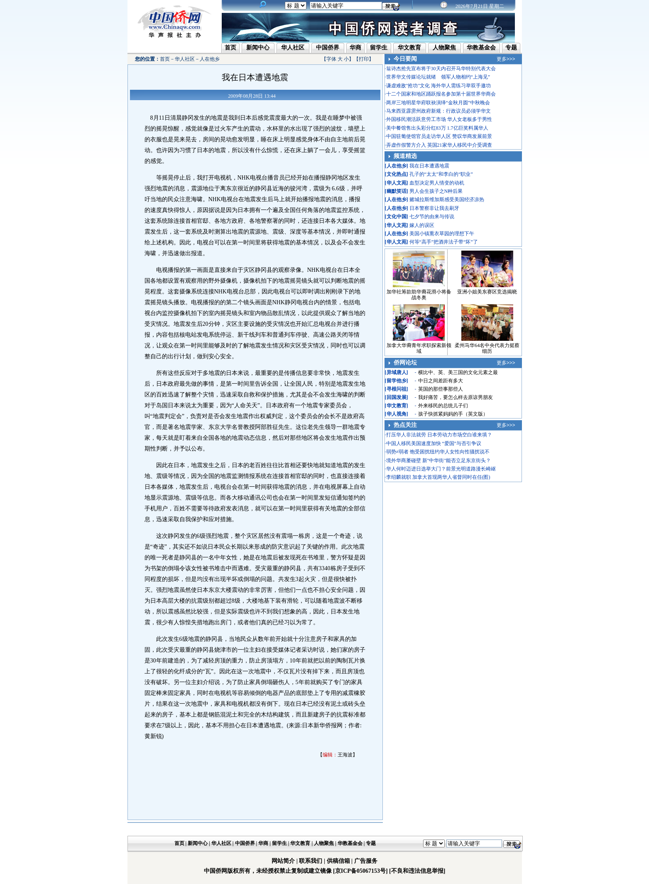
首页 (230, 47)
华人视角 (397, 414)
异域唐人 (397, 372)
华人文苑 (397, 183)
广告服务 (365, 861)
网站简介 (283, 861)
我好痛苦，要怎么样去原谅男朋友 (455, 397)
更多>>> (506, 59)
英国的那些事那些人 (440, 389)
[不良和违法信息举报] (417, 871)
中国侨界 (327, 47)
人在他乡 (210, 59)
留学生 (378, 47)
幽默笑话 (397, 191)
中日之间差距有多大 (440, 381)
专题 (511, 47)
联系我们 (310, 861)
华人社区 (292, 47)
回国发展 (397, 397)
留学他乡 (397, 381)
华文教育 (409, 47)
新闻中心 (257, 47)
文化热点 (397, 174)
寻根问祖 (397, 389)
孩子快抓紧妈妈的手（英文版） (453, 414)
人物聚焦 (444, 47)
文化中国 (397, 216)
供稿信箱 (338, 861)
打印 (364, 59)
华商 (355, 47)
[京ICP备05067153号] (360, 871)
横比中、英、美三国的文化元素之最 (458, 372)
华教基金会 (481, 47)
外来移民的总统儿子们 (443, 406)
